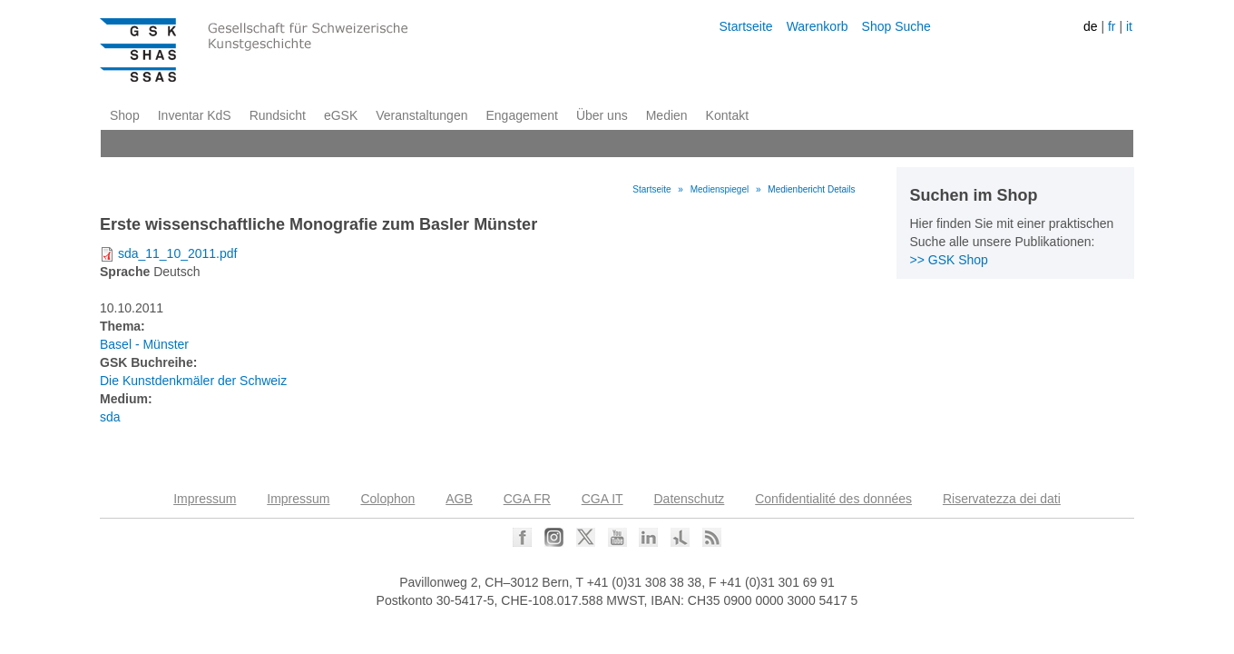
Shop (125, 115)
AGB (459, 498)
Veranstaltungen (421, 115)
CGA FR (527, 498)
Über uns (602, 115)
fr (1112, 26)
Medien (667, 115)
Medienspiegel (719, 189)
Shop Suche (896, 26)
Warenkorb (817, 26)
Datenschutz (689, 498)
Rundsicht (278, 115)
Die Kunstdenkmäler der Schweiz (193, 380)
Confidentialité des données (833, 498)
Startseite (745, 26)
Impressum (204, 498)
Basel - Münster (144, 344)
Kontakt (727, 115)
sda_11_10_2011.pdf (178, 253)
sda (110, 417)
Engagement (521, 115)
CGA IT (602, 498)
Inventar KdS (194, 115)
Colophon (387, 498)
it (1129, 26)
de (1090, 26)
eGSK (340, 115)
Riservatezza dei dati (1002, 498)
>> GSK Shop (949, 260)
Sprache (125, 271)
